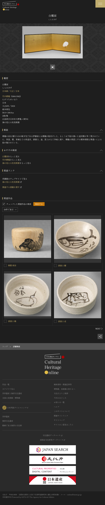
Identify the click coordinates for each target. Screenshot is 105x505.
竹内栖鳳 (6, 96)
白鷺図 (5, 156)
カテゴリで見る (8, 389)
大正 (12, 91)
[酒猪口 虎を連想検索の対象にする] (55, 321)
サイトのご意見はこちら (63, 424)
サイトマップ (59, 420)
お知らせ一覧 (59, 402)
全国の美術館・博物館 (11, 398)
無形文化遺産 (7, 421)
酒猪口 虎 (62, 321)
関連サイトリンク (61, 415)
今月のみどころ (60, 398)
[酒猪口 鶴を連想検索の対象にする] (5, 321)
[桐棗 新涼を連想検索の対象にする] (5, 265)
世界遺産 (5, 416)
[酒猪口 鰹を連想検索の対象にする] (55, 265)
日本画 (5, 91)
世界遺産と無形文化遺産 (12, 393)
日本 (17, 91)
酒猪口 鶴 (12, 321)
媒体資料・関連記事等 (63, 384)
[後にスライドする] (99, 329)
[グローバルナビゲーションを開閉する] (100, 4)
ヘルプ (56, 406)
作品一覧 (5, 384)
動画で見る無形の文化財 (12, 425)
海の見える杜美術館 (11, 163)
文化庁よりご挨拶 (61, 393)
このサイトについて (62, 411)
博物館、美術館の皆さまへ (64, 389)
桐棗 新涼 (12, 265)
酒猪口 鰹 (62, 265)
